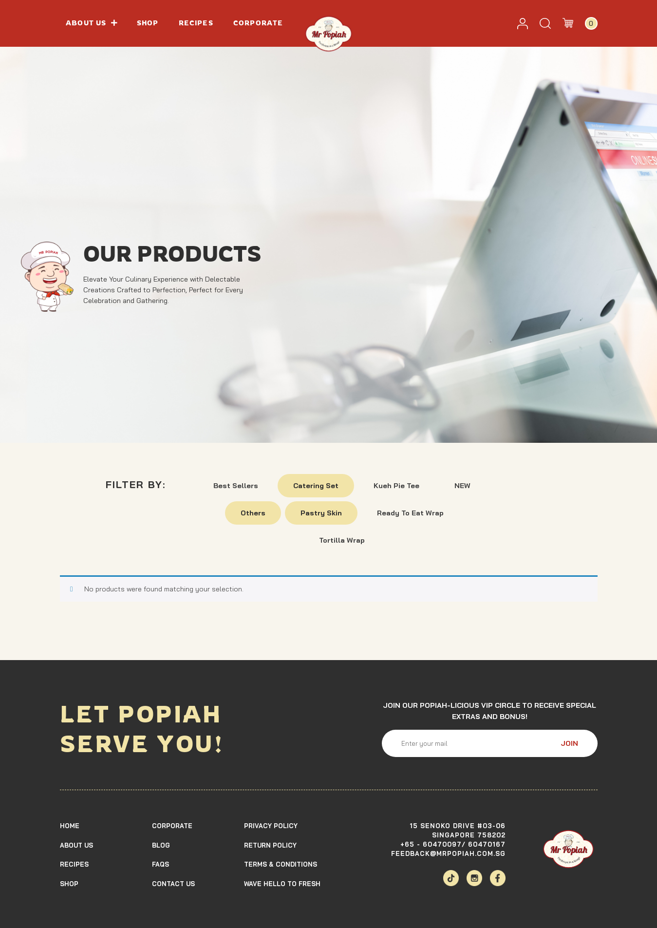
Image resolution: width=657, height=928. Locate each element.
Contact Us (173, 884)
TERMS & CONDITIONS (280, 864)
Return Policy (270, 845)
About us (91, 23)
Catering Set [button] (315, 485)
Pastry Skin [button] (321, 513)
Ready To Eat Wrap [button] (410, 513)
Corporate (258, 23)
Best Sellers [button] (235, 485)
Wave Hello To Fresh (282, 884)
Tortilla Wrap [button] (342, 540)
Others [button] (253, 513)
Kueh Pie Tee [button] (396, 485)
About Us (76, 845)
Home (69, 826)
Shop (147, 23)
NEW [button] (462, 485)
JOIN (569, 743)
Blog (161, 845)
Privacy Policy (271, 826)
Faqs (160, 864)
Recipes (196, 23)
